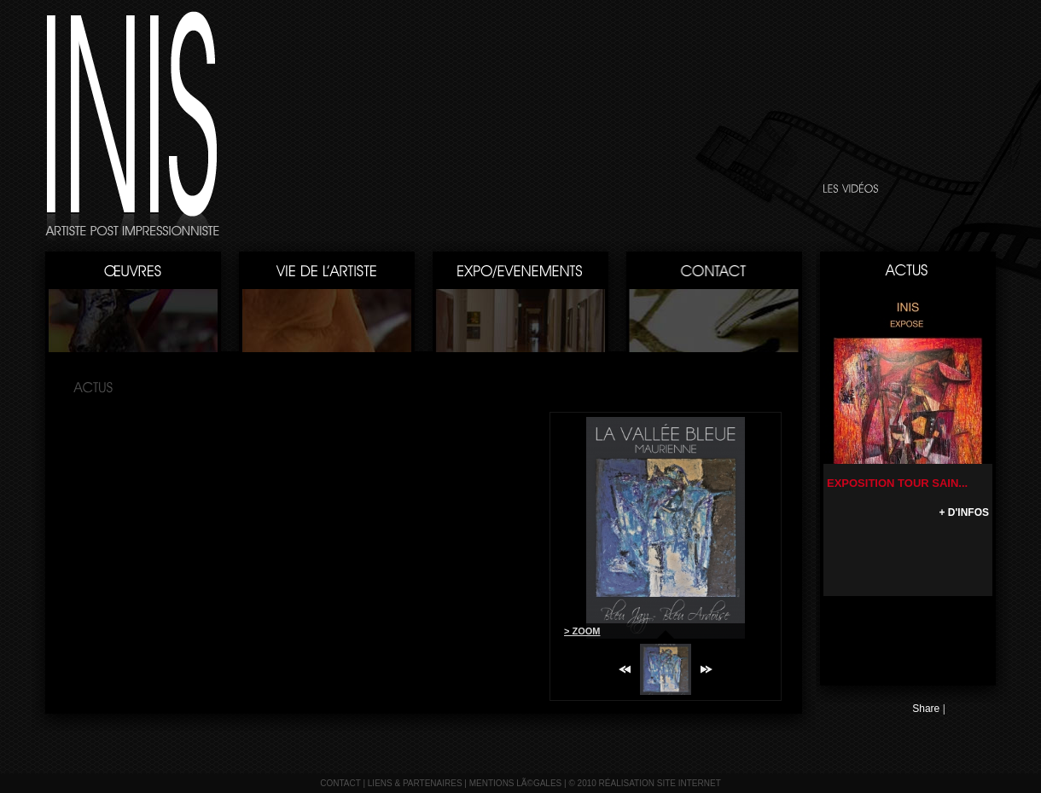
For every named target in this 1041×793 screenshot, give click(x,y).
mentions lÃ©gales (515, 783)
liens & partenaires (415, 783)
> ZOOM (582, 631)
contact (340, 783)
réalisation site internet (660, 783)
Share (925, 709)
